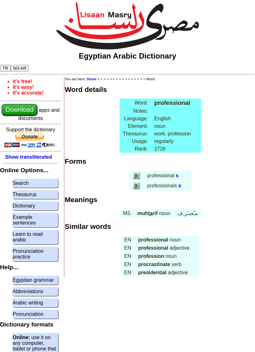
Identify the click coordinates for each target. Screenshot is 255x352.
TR (5, 68)
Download (19, 109)
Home (92, 79)
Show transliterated (28, 157)
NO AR (19, 68)
